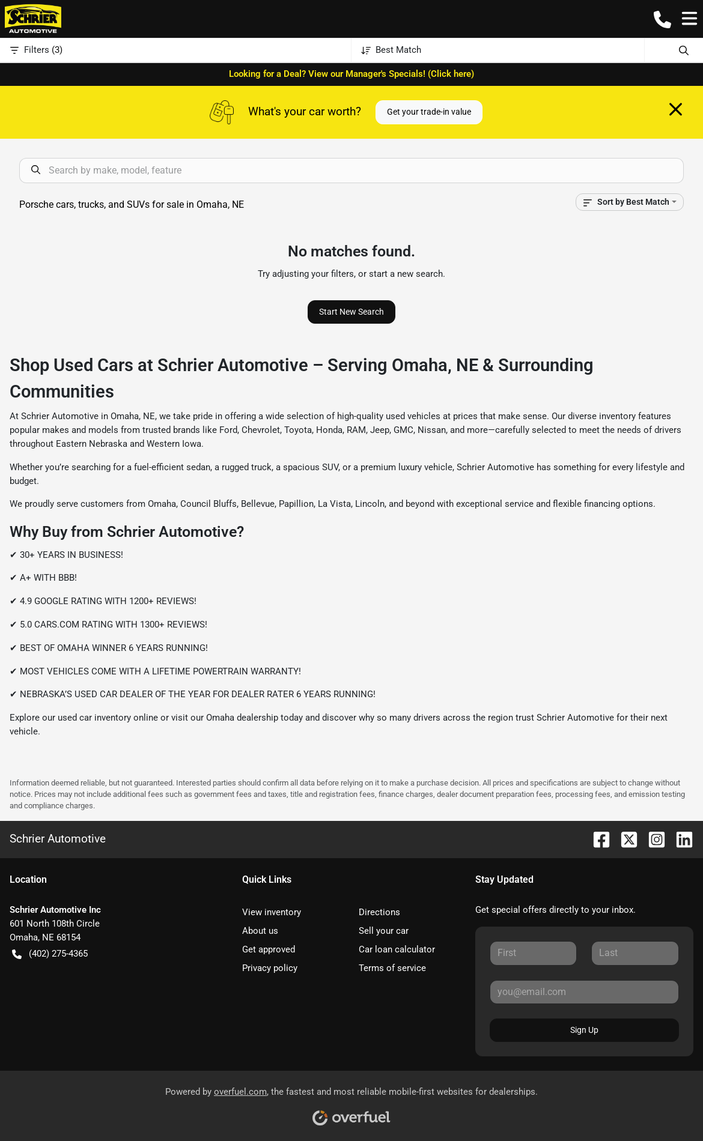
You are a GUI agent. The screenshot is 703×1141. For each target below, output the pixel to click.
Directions (379, 912)
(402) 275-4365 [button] (50, 954)
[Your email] (584, 992)
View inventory (271, 912)
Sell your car (384, 930)
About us (260, 930)
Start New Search (351, 311)
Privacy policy (269, 968)
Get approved (268, 949)
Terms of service (392, 968)
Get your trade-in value (429, 112)
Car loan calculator (397, 949)
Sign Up (584, 1030)
